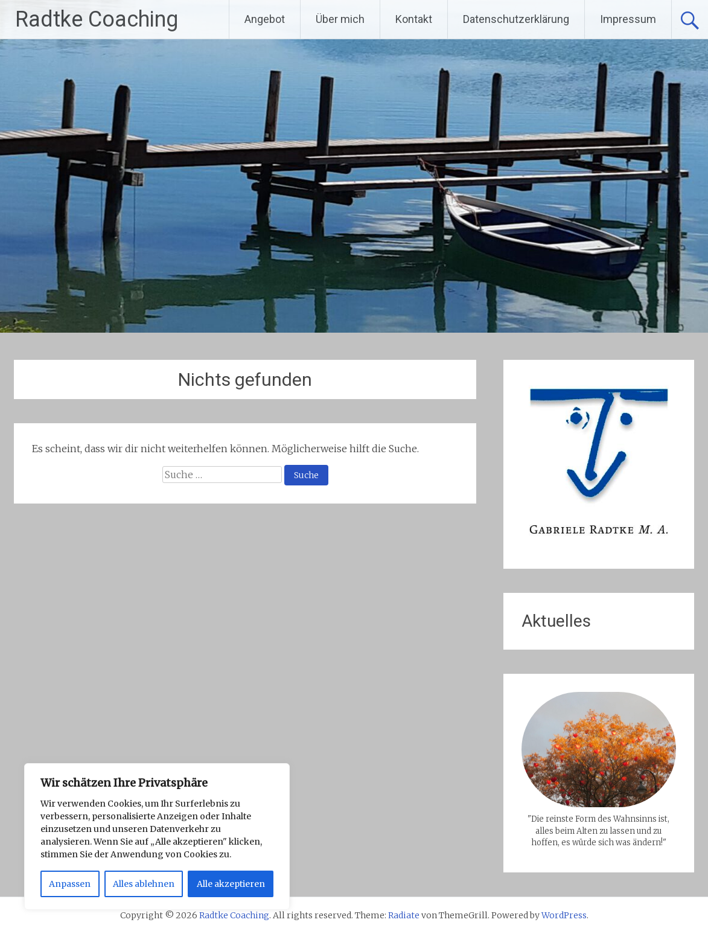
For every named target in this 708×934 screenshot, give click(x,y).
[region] (157, 836)
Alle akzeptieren (231, 883)
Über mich (340, 19)
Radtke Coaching (96, 19)
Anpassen (70, 883)
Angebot (264, 19)
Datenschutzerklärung (516, 19)
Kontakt (413, 19)
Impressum (628, 19)
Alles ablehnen (143, 883)
